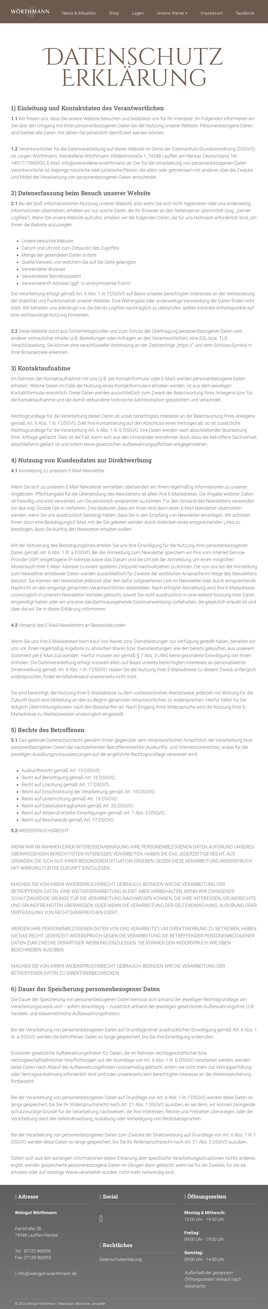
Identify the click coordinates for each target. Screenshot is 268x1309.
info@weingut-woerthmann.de (47, 1273)
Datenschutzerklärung (120, 1259)
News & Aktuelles (79, 13)
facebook (245, 13)
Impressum (211, 13)
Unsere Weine (172, 13)
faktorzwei (82, 1304)
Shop (114, 13)
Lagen (138, 13)
